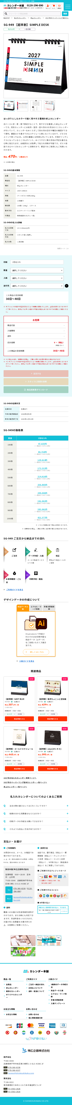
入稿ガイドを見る (26, 661)
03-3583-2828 (14, 1088)
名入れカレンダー (20, 18)
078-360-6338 (19, 888)
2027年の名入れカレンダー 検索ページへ (20, 778)
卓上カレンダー (35, 18)
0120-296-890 (35, 5)
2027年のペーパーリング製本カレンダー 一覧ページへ (25, 782)
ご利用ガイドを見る (14, 589)
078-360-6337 (14, 1070)
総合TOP (7, 18)
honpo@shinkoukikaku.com (21, 1073)
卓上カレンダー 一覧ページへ (15, 787)
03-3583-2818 (14, 1091)
